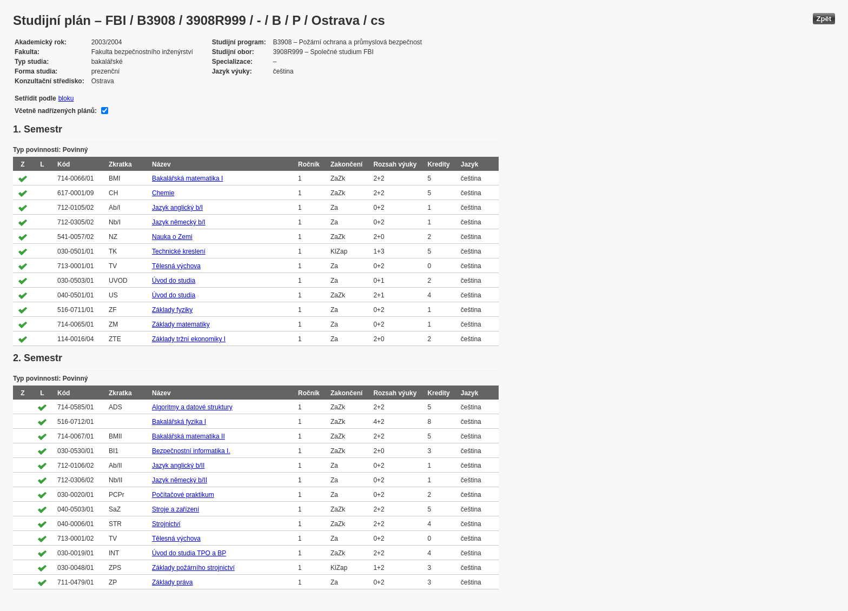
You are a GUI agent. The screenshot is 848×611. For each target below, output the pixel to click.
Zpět (824, 19)
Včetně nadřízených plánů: (56, 111)
